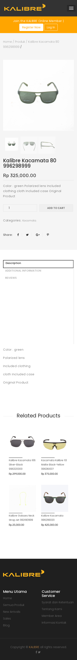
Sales (7, 618)
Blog (6, 625)
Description (13, 263)
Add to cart (56, 208)
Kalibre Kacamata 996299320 (47, 488)
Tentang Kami (52, 609)
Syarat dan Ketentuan (58, 602)
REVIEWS (11, 278)
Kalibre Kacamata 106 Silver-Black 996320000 (28, 453)
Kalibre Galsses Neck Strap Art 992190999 (27, 488)
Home (7, 42)
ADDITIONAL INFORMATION (23, 271)
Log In (51, 27)
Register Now (31, 27)
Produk (20, 42)
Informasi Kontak (54, 623)
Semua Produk (13, 605)
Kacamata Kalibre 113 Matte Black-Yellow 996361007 (48, 453)
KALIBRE (34, 647)
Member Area (52, 616)
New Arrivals (11, 612)
